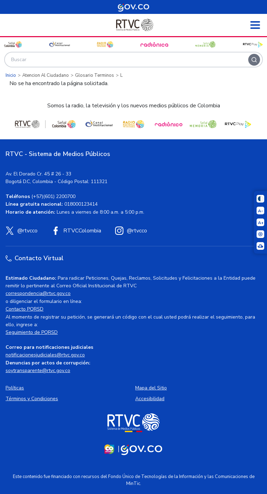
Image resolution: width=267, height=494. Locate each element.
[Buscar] (254, 60)
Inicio (11, 75)
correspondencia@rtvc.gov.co (38, 293)
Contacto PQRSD (24, 309)
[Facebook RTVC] (76, 231)
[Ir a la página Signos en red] (260, 246)
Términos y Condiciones (32, 398)
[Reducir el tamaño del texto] (260, 210)
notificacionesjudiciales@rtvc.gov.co (45, 355)
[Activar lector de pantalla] (260, 234)
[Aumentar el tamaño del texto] (260, 222)
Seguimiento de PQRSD (32, 332)
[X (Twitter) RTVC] (22, 231)
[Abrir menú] (255, 25)
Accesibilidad (149, 398)
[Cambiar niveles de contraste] (260, 199)
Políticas (15, 388)
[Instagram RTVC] (131, 231)
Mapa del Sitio (151, 388)
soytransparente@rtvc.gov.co (38, 370)
